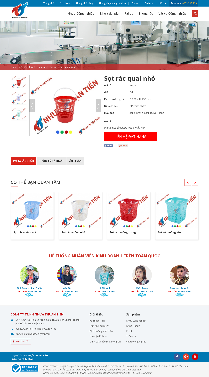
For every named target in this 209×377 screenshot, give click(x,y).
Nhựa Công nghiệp (80, 13)
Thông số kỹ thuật (51, 160)
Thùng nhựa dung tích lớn (112, 3)
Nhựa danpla (109, 13)
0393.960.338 (71, 291)
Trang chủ (48, 3)
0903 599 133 (189, 3)
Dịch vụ (149, 3)
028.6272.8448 (23, 328)
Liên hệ (163, 3)
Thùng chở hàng (84, 3)
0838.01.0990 (184, 291)
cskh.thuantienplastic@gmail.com (33, 333)
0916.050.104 (108, 291)
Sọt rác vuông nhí (24, 232)
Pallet (128, 13)
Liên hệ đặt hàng (130, 136)
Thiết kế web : (17, 358)
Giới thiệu (65, 3)
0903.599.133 (34, 291)
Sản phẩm (28, 66)
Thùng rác (145, 13)
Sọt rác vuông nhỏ (73, 232)
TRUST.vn (28, 358)
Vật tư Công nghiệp (172, 13)
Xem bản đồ (22, 341)
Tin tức (135, 3)
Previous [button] (32, 105)
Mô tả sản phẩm (23, 160)
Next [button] (98, 105)
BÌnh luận (75, 160)
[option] (104, 45)
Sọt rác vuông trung (123, 232)
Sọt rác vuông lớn (169, 232)
